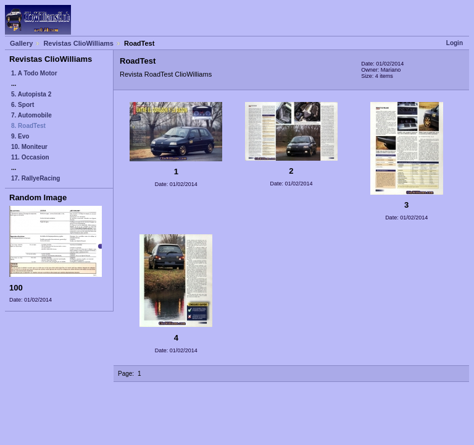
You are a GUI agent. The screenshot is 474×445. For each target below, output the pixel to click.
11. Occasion (30, 157)
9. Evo (20, 136)
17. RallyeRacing (35, 178)
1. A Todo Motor (34, 73)
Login (454, 43)
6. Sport (22, 104)
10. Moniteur (29, 146)
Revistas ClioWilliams (78, 43)
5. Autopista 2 (31, 94)
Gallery (21, 43)
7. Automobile (31, 115)
